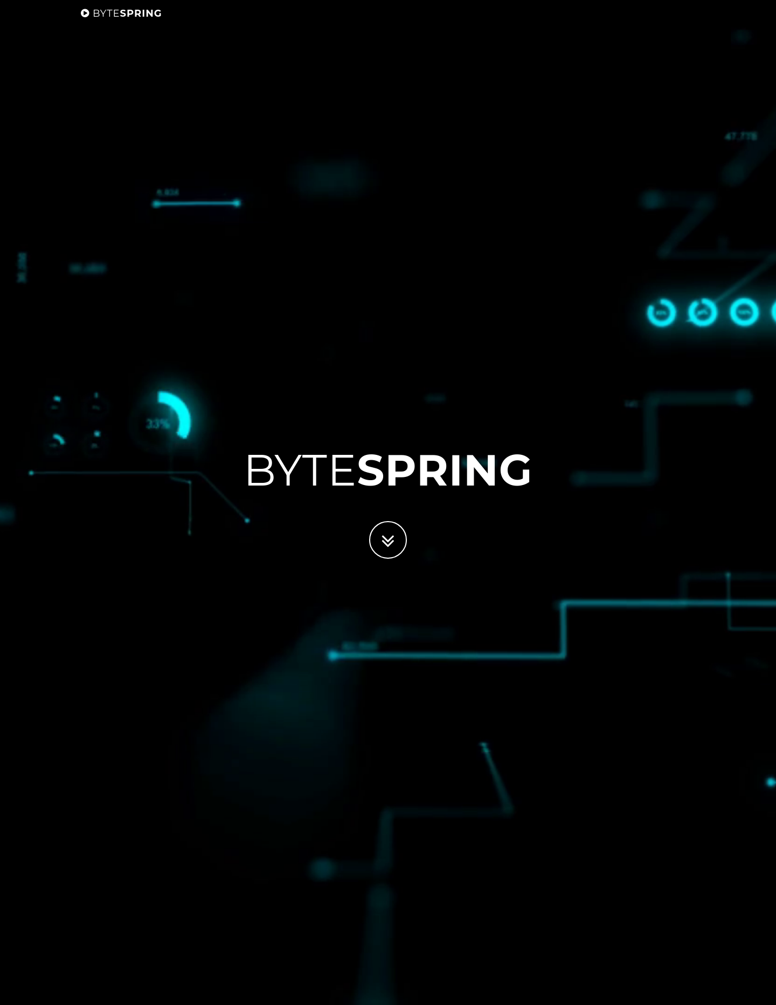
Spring (121, 24)
